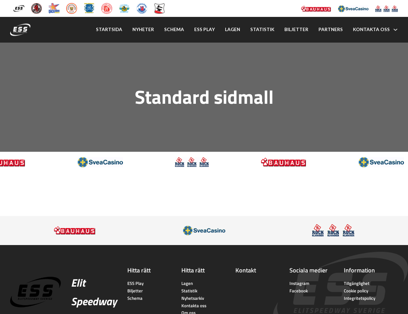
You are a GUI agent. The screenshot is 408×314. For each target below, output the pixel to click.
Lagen (232, 29)
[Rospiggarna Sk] (106, 7)
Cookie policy (356, 290)
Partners (330, 29)
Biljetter (296, 29)
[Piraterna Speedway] (89, 7)
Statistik (262, 29)
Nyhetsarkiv (192, 298)
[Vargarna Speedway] (141, 7)
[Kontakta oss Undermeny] (395, 29)
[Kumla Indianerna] (36, 7)
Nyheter (143, 29)
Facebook (298, 290)
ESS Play (135, 283)
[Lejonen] (71, 7)
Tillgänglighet (356, 283)
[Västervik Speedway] (124, 7)
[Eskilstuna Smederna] (159, 7)
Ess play (204, 29)
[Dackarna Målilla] (54, 7)
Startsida (109, 29)
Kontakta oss (371, 29)
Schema (174, 29)
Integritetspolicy (359, 298)
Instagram (299, 283)
